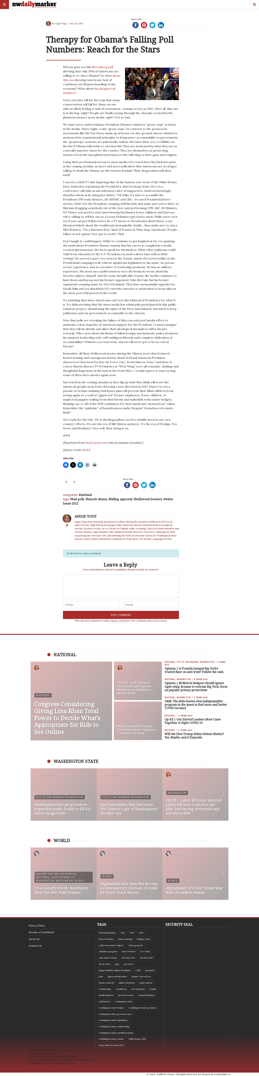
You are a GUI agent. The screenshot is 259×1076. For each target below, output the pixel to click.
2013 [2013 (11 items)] (141, 932)
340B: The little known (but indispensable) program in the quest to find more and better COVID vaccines (196, 704)
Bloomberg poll (102, 67)
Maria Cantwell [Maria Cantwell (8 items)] (106, 982)
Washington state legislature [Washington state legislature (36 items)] (113, 1020)
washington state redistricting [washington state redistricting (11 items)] (114, 1026)
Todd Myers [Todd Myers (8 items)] (104, 1001)
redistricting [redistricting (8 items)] (105, 989)
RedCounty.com (95, 442)
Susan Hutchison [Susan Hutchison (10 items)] (146, 995)
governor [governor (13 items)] (128, 964)
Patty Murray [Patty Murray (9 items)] (146, 982)
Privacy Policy (37, 925)
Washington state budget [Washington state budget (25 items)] (111, 1007)
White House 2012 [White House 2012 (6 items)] (137, 1038)
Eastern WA (68, 873)
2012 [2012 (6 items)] (131, 932)
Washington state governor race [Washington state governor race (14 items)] (115, 1014)
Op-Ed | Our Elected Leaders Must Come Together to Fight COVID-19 (193, 721)
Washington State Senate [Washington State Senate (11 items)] (111, 1038)
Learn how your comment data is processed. (142, 620)
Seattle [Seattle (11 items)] (152, 989)
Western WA (64, 880)
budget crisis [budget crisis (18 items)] (143, 939)
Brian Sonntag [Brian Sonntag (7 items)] (125, 939)
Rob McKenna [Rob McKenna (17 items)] (138, 989)
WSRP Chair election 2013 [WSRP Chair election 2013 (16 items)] (111, 1045)
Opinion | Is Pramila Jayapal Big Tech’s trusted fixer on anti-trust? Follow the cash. (194, 670)
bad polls (78, 499)
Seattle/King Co (63, 877)
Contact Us (35, 945)
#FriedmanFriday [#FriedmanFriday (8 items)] (107, 932)
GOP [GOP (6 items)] (117, 964)
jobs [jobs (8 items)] (101, 976)
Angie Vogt (60, 23)
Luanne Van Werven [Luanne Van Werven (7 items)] (141, 976)
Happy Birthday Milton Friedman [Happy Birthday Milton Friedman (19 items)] (115, 970)
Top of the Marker (187, 662)
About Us (34, 939)
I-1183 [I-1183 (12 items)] (138, 970)
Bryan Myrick (51, 853)
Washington (207, 662)
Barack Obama (97, 499)
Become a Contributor (41, 932)
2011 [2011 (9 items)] (123, 932)
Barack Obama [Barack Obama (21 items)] (106, 939)
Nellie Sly (132, 707)
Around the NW (47, 873)
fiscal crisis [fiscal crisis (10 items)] (104, 964)
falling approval (121, 499)
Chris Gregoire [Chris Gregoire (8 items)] (135, 945)
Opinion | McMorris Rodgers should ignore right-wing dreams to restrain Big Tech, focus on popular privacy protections (196, 686)
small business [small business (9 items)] (106, 995)
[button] (35, 794)
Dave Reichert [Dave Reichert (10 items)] (128, 951)
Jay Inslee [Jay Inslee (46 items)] (150, 970)
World (79, 880)
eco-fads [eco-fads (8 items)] (145, 951)
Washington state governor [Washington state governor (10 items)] (143, 1007)
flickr (85, 450)
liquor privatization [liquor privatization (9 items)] (117, 976)
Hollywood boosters (148, 499)
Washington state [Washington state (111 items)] (124, 1001)
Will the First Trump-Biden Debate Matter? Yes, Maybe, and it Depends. (194, 735)
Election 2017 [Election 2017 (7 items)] (146, 957)
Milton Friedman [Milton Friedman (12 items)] (127, 982)
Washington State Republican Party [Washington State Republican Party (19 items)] (116, 1032)
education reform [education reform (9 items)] (108, 957)
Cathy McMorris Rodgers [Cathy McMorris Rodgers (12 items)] (111, 945)
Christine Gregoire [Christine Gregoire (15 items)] (108, 951)
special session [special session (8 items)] (126, 995)
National (86, 495)
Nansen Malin (51, 667)
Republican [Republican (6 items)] (121, 989)
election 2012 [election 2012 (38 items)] (128, 957)
